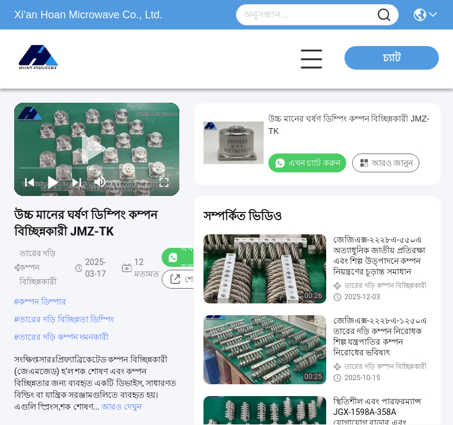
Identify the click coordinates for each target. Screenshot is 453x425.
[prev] (29, 182)
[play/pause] (53, 182)
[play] (96, 149)
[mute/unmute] (100, 182)
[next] (76, 182)
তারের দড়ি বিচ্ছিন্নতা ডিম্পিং (66, 319)
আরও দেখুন (121, 406)
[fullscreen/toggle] (164, 182)
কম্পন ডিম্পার (42, 301)
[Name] (384, 15)
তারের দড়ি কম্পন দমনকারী (64, 337)
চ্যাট (392, 58)
